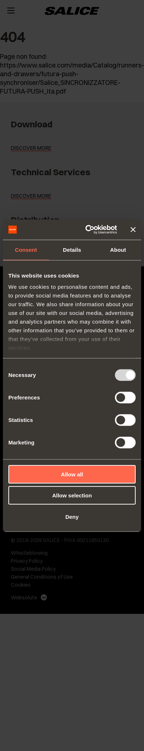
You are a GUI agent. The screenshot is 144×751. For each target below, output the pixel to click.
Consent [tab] (26, 249)
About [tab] (118, 249)
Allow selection (72, 495)
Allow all (72, 474)
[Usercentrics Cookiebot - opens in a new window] (88, 229)
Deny (72, 516)
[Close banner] (133, 229)
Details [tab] (72, 249)
